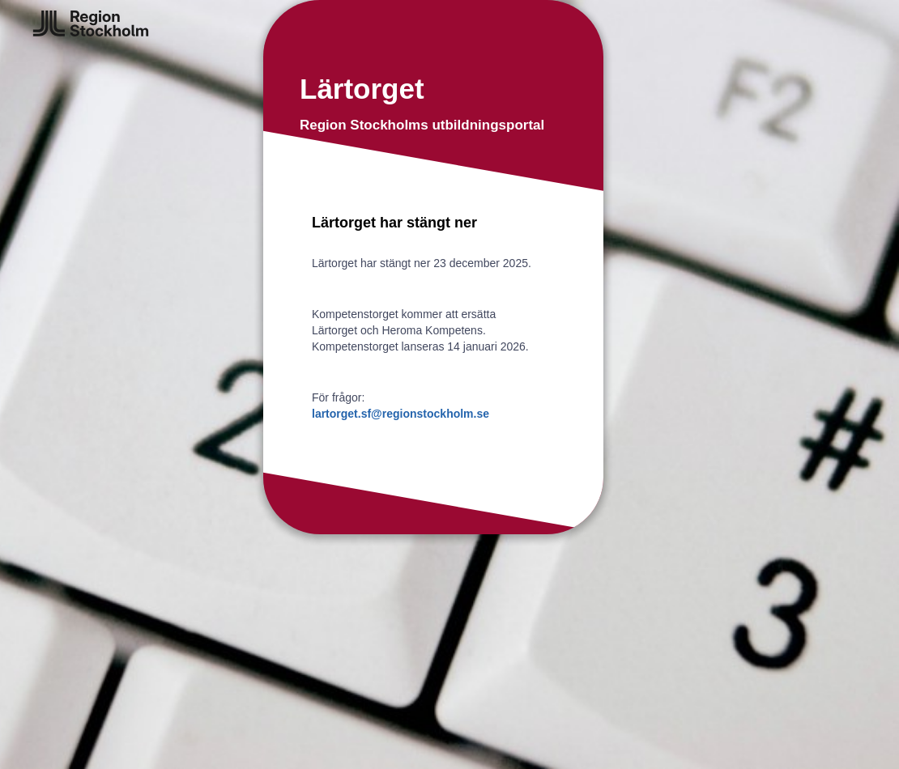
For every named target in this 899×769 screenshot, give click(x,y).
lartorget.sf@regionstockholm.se (400, 413)
